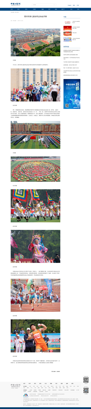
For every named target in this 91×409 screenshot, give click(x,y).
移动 (74, 5)
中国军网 (29, 391)
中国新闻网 (35, 391)
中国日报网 (12, 12)
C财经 (34, 9)
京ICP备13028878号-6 (53, 395)
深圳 (67, 387)
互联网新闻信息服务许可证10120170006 (44, 394)
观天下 (63, 9)
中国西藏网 (72, 390)
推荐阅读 (66, 46)
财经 (40, 383)
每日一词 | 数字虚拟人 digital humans (71, 67)
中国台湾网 (66, 390)
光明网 (24, 391)
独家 (67, 383)
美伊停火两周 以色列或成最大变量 (70, 54)
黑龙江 (52, 386)
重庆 (42, 387)
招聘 (72, 383)
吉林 (48, 386)
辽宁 (44, 386)
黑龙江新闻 (16, 12)
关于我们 (12, 388)
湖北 (24, 387)
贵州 (49, 387)
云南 (53, 387)
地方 (71, 9)
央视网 (49, 390)
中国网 (39, 390)
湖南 (28, 387)
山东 (74, 386)
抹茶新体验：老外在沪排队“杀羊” (70, 64)
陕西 (60, 387)
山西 (41, 386)
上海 (56, 386)
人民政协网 (41, 391)
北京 (30, 386)
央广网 (77, 390)
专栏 (49, 9)
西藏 (56, 387)
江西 (70, 386)
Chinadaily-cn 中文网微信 (86, 390)
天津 (34, 386)
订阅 (78, 5)
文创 (78, 9)
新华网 (35, 390)
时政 (18, 9)
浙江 (63, 386)
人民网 (30, 390)
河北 (37, 386)
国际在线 (44, 390)
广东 (31, 387)
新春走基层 (74, 32)
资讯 (26, 9)
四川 (46, 387)
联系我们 (16, 388)
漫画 (56, 9)
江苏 (60, 386)
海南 (38, 387)
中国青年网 (54, 390)
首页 (12, 9)
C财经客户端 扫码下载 (86, 380)
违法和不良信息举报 (33, 394)
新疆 (64, 387)
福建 (67, 386)
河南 (78, 386)
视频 (43, 9)
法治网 (46, 391)
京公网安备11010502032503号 (34, 395)
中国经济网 (60, 390)
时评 (30, 383)
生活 (46, 383)
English (69, 5)
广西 (35, 387)
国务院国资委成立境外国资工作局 (70, 75)
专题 (64, 17)
